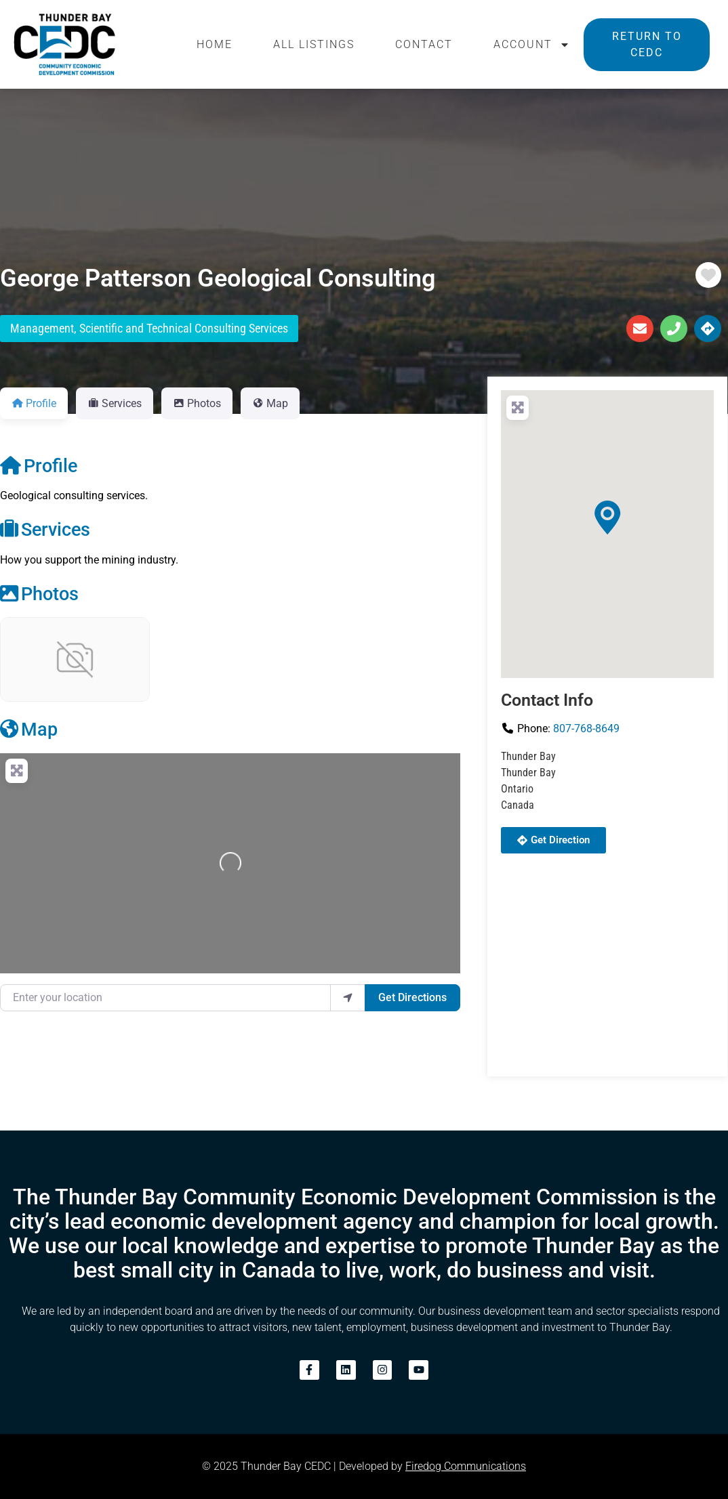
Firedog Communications (465, 1466)
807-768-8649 (586, 728)
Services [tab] (114, 403)
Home (214, 44)
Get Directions (412, 997)
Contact (424, 44)
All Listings (314, 44)
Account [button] (531, 45)
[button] (607, 517)
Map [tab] (270, 403)
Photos (39, 594)
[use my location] (347, 997)
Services (45, 530)
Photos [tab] (197, 403)
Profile (38, 466)
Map (29, 729)
